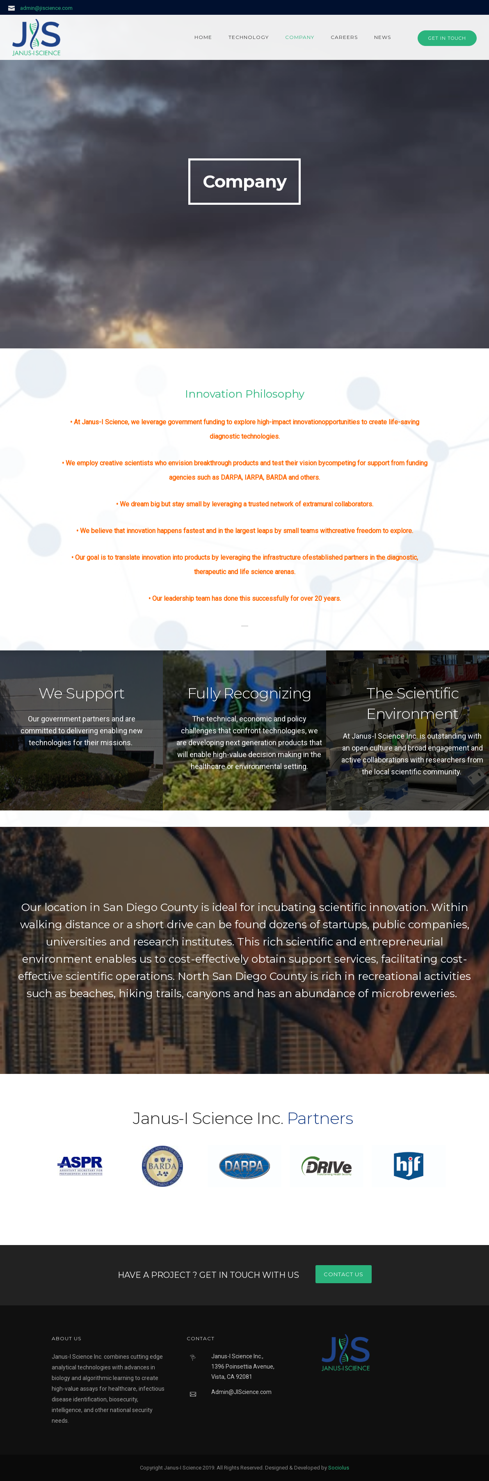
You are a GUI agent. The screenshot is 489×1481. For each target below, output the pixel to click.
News (382, 37)
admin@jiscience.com (46, 8)
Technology (249, 37)
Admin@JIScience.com (241, 1392)
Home (203, 37)
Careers (344, 37)
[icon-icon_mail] (13, 7)
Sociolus (338, 1468)
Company (299, 37)
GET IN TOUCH (447, 38)
